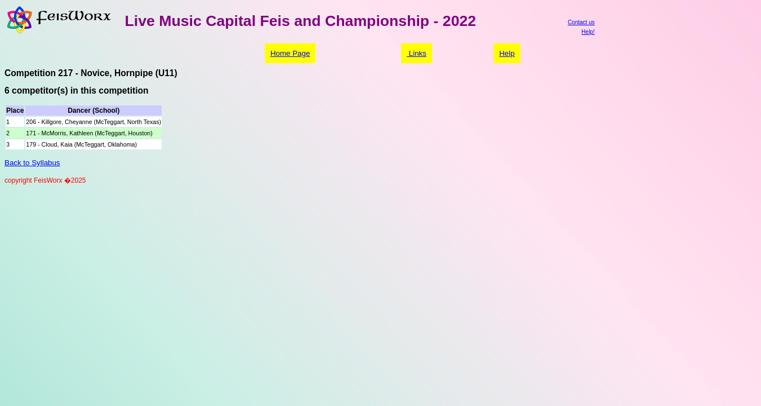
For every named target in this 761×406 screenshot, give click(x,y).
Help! (587, 32)
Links (416, 53)
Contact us (581, 22)
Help (506, 53)
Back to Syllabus (32, 162)
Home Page (290, 53)
